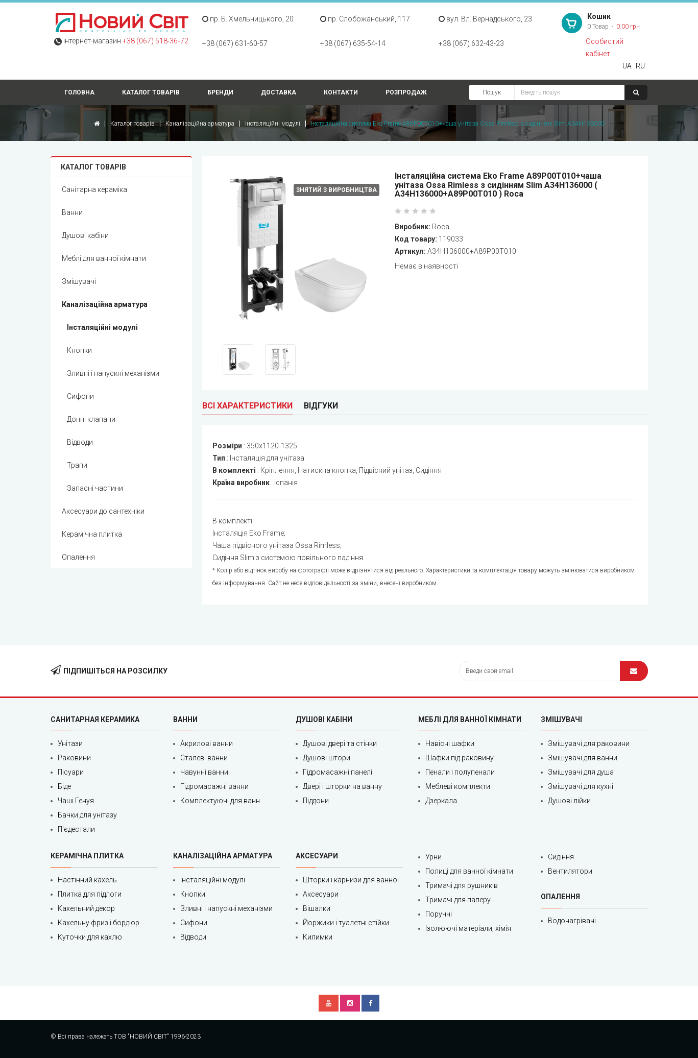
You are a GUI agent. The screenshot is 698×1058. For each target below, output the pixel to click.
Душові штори (326, 758)
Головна (79, 92)
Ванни (72, 212)
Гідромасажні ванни (214, 786)
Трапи (77, 465)
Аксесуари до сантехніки (103, 511)
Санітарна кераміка (94, 189)
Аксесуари (321, 894)
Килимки (317, 937)
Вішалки (316, 908)
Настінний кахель (87, 880)
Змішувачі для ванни (582, 758)
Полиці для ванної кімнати (469, 871)
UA (627, 66)
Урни (433, 857)
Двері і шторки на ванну (342, 786)
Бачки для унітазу (87, 815)
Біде (64, 786)
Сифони (80, 396)
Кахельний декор (86, 908)
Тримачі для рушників (461, 885)
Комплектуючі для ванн (220, 801)
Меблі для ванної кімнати (104, 258)
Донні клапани (91, 419)
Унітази (70, 743)
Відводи (80, 442)
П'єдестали (76, 829)
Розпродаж (406, 92)
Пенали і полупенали (460, 772)
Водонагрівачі (572, 921)
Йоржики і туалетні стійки (346, 923)
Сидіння (561, 857)
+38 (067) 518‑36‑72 (155, 41)
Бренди (220, 92)
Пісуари (71, 772)
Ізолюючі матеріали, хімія (468, 928)
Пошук (492, 92)
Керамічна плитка (92, 534)
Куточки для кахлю (90, 937)
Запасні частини (95, 488)
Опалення (78, 557)
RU (640, 66)
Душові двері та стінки (340, 743)
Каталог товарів (151, 92)
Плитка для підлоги (90, 894)
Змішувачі (79, 281)
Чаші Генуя (76, 801)
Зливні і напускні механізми (113, 373)
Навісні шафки (449, 743)
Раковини (74, 758)
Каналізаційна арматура (199, 123)
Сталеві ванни (204, 758)
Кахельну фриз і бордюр (98, 923)
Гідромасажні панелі (337, 772)
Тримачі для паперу (458, 900)
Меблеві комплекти (457, 786)
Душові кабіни (85, 235)
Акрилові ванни (206, 743)
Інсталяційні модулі (272, 123)
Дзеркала (441, 801)
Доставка (278, 92)
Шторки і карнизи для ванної (351, 880)
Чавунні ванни (204, 772)
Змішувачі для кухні (580, 786)
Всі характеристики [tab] (247, 406)
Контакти (341, 92)
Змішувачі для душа (581, 772)
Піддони (316, 801)
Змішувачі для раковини (589, 743)
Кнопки (79, 350)
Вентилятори (570, 871)
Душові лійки (569, 801)
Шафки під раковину (459, 758)
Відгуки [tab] (321, 406)
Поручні (438, 914)
